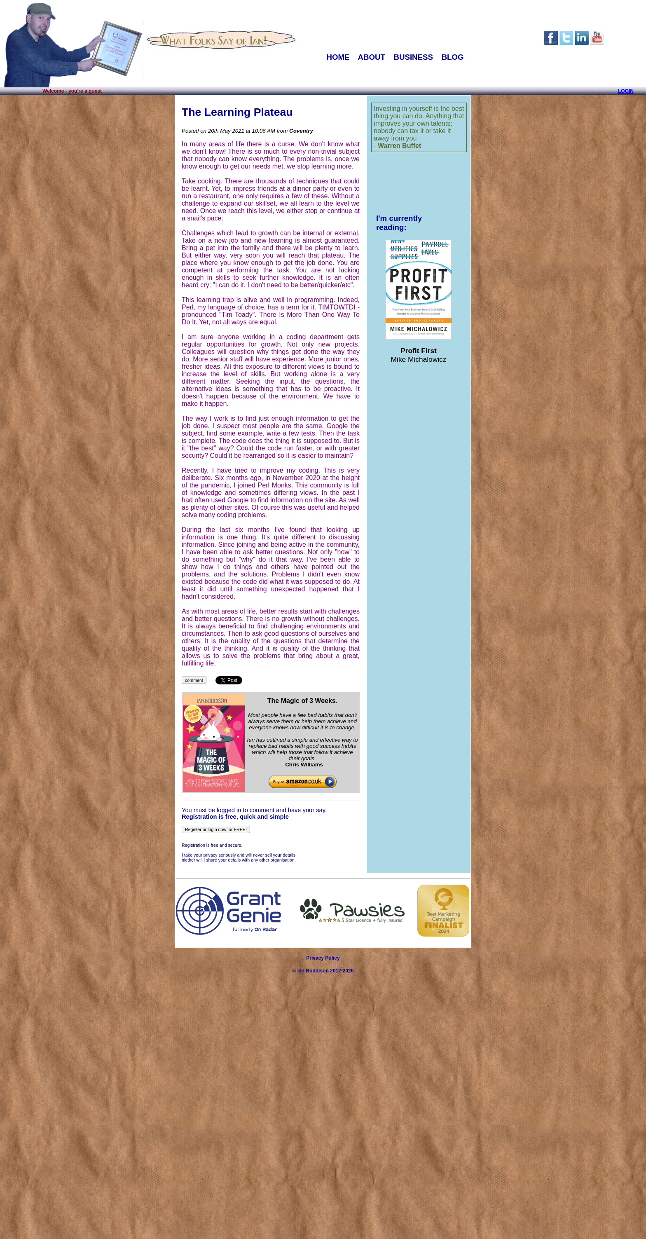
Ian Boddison (313, 971)
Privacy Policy (322, 958)
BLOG (453, 57)
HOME (337, 57)
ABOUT (371, 57)
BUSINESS (413, 57)
